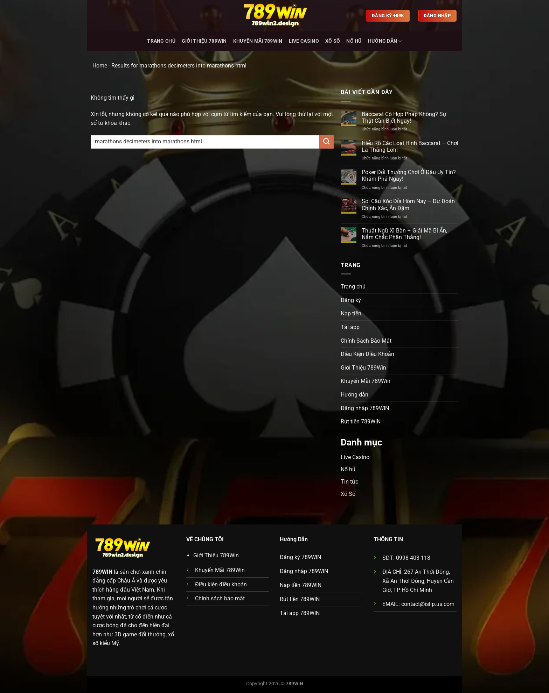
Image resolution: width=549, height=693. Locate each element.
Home (99, 65)
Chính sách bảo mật (220, 598)
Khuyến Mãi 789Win (258, 41)
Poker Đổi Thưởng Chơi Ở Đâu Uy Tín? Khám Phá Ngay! (409, 175)
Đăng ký (351, 300)
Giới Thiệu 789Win (204, 41)
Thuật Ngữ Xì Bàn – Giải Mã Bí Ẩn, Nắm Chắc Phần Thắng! (404, 234)
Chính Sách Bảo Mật (366, 340)
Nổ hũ (353, 41)
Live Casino (304, 41)
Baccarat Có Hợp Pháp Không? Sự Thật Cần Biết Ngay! (404, 117)
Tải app (350, 327)
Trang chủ (161, 41)
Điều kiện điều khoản (221, 584)
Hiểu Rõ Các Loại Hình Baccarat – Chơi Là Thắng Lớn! (410, 146)
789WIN (102, 572)
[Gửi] (326, 142)
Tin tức (349, 481)
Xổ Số (332, 41)
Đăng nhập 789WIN (365, 408)
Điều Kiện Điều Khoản (367, 354)
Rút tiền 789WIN (361, 421)
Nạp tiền (351, 313)
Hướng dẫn (385, 41)
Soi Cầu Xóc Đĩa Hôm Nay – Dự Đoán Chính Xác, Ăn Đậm (408, 204)
